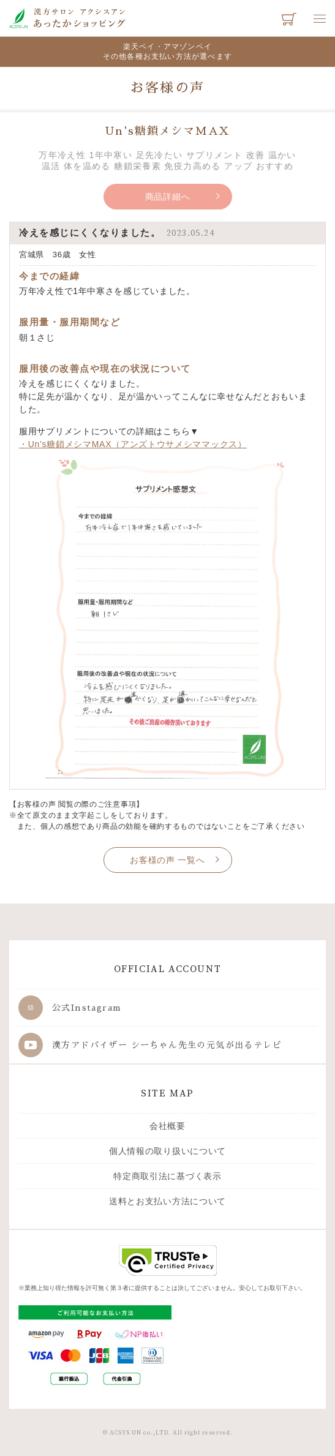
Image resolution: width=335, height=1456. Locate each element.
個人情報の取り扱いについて (167, 1151)
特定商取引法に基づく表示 (167, 1176)
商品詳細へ (167, 197)
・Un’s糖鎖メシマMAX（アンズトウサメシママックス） (133, 444)
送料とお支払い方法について (167, 1201)
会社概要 (167, 1126)
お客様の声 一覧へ (167, 860)
